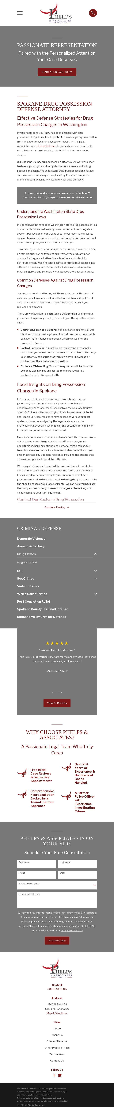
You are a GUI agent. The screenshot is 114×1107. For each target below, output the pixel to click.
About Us (57, 1035)
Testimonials (57, 1054)
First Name (24, 862)
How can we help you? (29, 894)
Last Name (65, 862)
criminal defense (45, 146)
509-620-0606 (57, 989)
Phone (22, 873)
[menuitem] (57, 539)
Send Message (57, 940)
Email (62, 873)
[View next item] (60, 692)
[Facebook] (54, 1075)
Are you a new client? (29, 883)
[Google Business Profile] (59, 1075)
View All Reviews (57, 703)
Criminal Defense (57, 1041)
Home (57, 1028)
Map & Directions (57, 1013)
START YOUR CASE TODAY (57, 71)
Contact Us (57, 1060)
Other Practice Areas (57, 1048)
